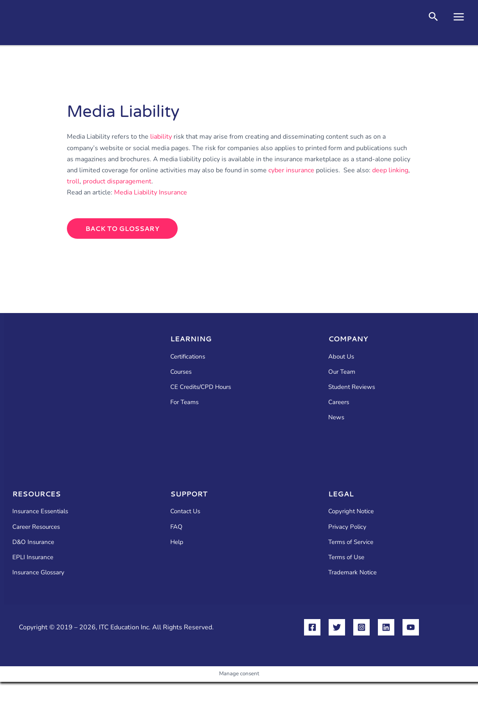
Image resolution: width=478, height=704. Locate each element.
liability (161, 136)
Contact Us (185, 511)
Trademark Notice (352, 572)
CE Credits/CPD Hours (200, 387)
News (336, 417)
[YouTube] (411, 627)
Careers (338, 402)
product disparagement (117, 181)
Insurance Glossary (38, 572)
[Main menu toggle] (459, 17)
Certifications (187, 356)
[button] (433, 17)
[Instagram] (361, 627)
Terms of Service (350, 542)
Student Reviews (351, 387)
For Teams (184, 402)
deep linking (390, 170)
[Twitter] (337, 627)
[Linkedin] (386, 627)
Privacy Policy (347, 527)
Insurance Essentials (40, 511)
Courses (181, 372)
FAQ (176, 527)
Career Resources (36, 527)
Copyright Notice (351, 511)
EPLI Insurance (32, 557)
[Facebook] (312, 627)
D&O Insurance (33, 542)
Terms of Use (346, 557)
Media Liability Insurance (150, 192)
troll (73, 181)
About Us (341, 356)
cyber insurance (291, 170)
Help (176, 542)
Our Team (341, 372)
